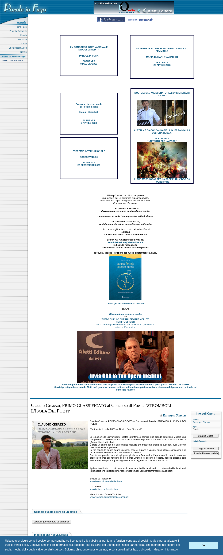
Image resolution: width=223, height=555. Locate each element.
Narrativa (23, 39)
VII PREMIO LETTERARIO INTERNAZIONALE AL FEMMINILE (162, 49)
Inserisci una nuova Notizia (51, 534)
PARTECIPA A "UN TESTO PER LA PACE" (161, 139)
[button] (185, 545)
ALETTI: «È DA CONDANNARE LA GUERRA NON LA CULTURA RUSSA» (162, 131)
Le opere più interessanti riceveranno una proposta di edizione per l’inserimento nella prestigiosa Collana (125, 384)
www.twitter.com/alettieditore (104, 489)
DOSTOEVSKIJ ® (89, 157)
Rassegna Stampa (201, 422)
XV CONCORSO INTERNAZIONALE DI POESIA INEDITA (89, 48)
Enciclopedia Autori (18, 48)
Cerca (24, 43)
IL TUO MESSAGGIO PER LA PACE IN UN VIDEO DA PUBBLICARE (162, 180)
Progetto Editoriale (19, 31)
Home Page (22, 27)
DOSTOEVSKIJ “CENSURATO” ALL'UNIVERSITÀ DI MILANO (162, 94)
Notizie (24, 52)
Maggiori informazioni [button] (166, 549)
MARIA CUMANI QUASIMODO (162, 57)
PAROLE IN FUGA (88, 55)
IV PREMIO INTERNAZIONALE (89, 151)
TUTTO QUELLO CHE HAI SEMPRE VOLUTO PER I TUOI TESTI (125, 320)
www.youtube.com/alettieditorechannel (109, 497)
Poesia (24, 35)
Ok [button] (203, 545)
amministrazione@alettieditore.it (125, 242)
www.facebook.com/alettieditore (106, 481)
